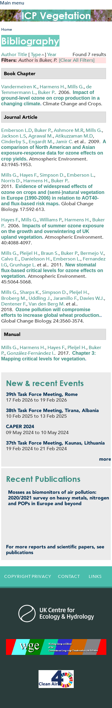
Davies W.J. (92, 298)
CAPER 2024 (20, 426)
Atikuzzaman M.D (74, 136)
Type (36, 54)
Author (8, 54)
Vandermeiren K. (19, 87)
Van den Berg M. (47, 304)
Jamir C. (64, 141)
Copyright (16, 576)
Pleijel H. (29, 253)
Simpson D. (52, 175)
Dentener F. (13, 304)
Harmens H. (52, 87)
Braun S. (50, 253)
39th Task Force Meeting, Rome (42, 394)
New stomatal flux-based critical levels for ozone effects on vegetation (52, 270)
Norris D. (11, 181)
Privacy (41, 576)
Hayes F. (28, 175)
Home (6, 29)
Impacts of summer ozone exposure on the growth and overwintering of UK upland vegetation (52, 231)
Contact (69, 576)
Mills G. (75, 87)
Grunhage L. (23, 265)
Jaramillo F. (65, 298)
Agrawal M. (40, 136)
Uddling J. (40, 298)
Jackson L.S (13, 136)
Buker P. (46, 92)
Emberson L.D (16, 130)
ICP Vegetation (56, 15)
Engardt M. (41, 141)
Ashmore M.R (68, 130)
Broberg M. (13, 298)
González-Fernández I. (30, 353)
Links (95, 576)
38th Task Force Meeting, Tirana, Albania (52, 410)
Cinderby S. (13, 141)
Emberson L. (80, 175)
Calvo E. (10, 259)
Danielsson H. (36, 259)
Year (51, 54)
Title (22, 54)
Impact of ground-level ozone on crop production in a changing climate (50, 98)
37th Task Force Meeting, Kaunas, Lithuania (55, 443)
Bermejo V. (92, 253)
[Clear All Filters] (76, 60)
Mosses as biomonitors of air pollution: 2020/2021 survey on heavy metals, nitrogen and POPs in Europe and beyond (58, 497)
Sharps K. (30, 292)
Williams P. (51, 220)
